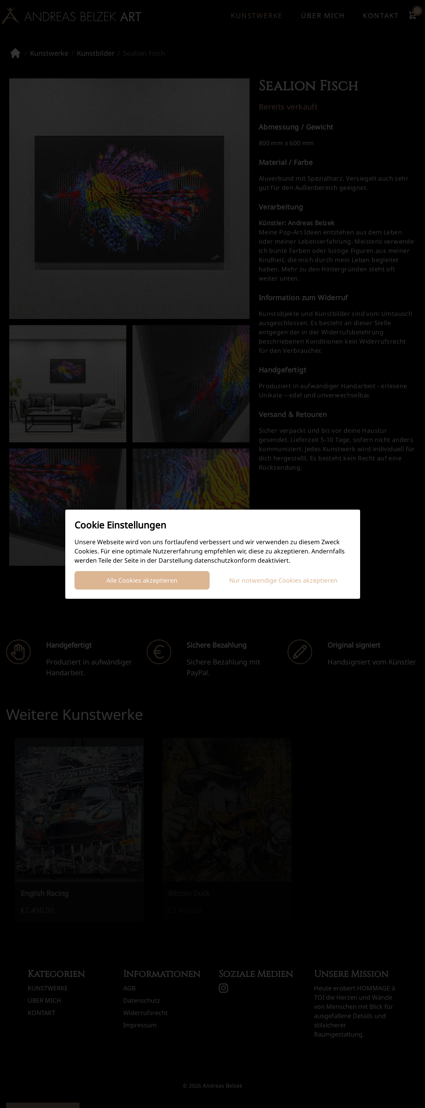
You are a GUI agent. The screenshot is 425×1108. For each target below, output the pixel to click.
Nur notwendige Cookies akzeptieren (283, 580)
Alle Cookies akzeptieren (141, 580)
